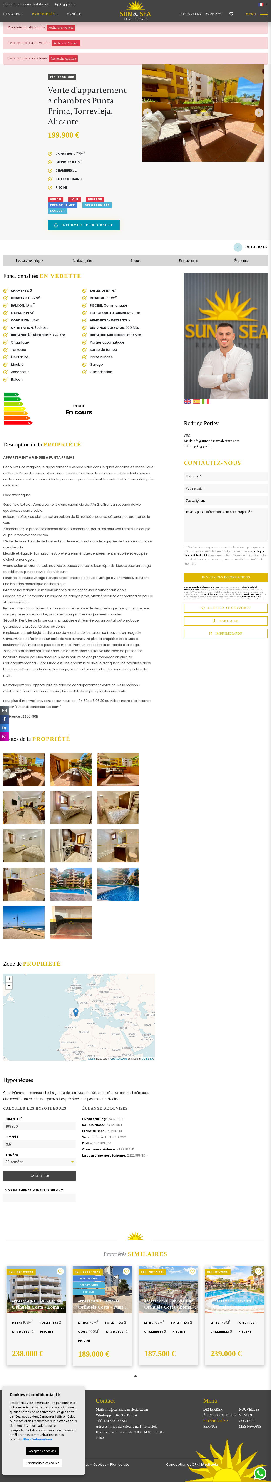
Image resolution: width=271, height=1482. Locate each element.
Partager (226, 621)
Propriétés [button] (43, 14)
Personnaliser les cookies (42, 1463)
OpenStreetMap (118, 1058)
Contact (214, 14)
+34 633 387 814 (65, 4)
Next (259, 113)
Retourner (251, 247)
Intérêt (12, 1137)
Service (210, 1426)
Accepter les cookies (42, 1451)
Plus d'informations (37, 1439)
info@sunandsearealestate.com (26, 4)
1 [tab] (135, 1376)
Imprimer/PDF (226, 634)
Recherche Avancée (61, 28)
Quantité (13, 1119)
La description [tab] (83, 260)
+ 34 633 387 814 (198, 446)
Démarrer (13, 14)
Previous (147, 113)
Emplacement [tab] (188, 260)
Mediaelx (209, 1464)
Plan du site (119, 1464)
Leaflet (91, 1058)
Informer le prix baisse (84, 225)
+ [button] (9, 979)
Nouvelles (191, 14)
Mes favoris (250, 1426)
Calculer (39, 1175)
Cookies (99, 1464)
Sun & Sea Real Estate (135, 10)
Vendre (74, 14)
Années (11, 1155)
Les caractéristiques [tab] (29, 260)
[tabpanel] (36, 1315)
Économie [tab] (241, 260)
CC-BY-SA (147, 1058)
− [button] (9, 986)
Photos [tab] (135, 260)
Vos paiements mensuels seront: (34, 1190)
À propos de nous (219, 1415)
